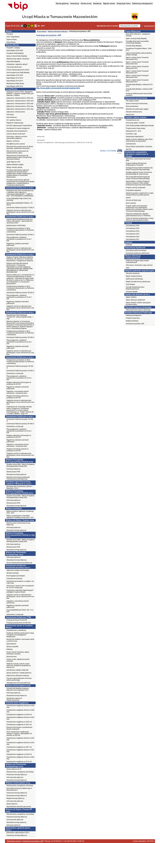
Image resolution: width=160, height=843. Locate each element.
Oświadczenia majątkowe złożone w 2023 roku (20, 739)
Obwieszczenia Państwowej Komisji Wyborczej (18, 524)
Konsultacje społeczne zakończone (137, 253)
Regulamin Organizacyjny (14, 123)
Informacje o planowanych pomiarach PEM (138, 159)
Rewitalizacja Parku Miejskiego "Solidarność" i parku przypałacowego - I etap (19, 317)
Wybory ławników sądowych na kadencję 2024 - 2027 (20, 512)
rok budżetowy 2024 (132, 231)
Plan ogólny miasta (132, 101)
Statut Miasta (11, 42)
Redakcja (97, 4)
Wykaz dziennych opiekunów (135, 300)
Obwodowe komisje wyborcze (16, 474)
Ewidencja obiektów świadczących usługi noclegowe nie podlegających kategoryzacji (20, 634)
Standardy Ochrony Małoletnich (16, 131)
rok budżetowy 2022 (132, 236)
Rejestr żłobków (131, 297)
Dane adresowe (11, 117)
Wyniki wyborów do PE (14, 769)
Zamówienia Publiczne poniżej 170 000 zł (20, 207)
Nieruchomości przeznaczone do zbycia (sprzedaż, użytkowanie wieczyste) (19, 147)
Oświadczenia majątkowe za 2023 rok (19, 722)
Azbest (128, 197)
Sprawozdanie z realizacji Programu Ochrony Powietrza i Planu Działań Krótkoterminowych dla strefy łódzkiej (138, 183)
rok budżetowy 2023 (132, 234)
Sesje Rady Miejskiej (13, 61)
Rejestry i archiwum (13, 141)
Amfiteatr (129, 245)
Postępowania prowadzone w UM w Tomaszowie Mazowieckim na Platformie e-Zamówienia (20, 230)
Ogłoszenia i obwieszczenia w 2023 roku (19, 106)
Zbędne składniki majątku (15, 164)
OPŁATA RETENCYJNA (133, 200)
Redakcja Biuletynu (132, 321)
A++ (43, 26)
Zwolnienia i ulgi (131, 134)
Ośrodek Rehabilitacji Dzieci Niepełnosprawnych (135, 288)
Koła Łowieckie (131, 203)
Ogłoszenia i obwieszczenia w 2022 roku (19, 109)
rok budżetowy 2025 (132, 228)
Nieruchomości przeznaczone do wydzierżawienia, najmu (17, 152)
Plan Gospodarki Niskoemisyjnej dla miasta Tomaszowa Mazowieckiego (138, 177)
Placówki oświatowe (133, 273)
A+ (39, 26)
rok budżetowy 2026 (132, 225)
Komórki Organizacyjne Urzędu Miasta (19, 125)
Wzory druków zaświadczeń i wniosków (139, 146)
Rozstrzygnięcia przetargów (15, 576)
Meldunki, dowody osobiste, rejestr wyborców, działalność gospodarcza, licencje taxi (18, 665)
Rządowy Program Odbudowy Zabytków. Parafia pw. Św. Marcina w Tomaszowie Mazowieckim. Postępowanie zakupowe (19, 258)
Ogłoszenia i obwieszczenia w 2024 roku (19, 103)
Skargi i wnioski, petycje (14, 167)
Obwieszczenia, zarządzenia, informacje (19, 785)
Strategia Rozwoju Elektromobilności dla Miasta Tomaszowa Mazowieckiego (139, 168)
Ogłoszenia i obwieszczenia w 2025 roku (19, 101)
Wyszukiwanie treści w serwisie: (107, 26)
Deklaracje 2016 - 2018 (133, 131)
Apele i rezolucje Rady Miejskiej (136, 38)
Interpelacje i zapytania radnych (17, 64)
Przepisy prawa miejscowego (135, 128)
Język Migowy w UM (13, 162)
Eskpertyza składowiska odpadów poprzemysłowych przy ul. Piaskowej (138, 214)
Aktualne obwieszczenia (134, 112)
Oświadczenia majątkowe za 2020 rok (19, 754)
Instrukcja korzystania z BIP (135, 324)
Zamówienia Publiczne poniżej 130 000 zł (20, 234)
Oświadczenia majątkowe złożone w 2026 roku (20, 706)
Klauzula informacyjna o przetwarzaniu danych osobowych (19, 728)
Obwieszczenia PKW (13, 472)
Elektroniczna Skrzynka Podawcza (17, 675)
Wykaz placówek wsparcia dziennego (138, 310)
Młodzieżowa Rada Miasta (15, 83)
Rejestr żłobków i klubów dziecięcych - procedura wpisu (138, 303)
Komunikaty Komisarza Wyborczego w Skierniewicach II (19, 789)
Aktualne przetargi (12, 573)
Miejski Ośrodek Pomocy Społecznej (138, 282)
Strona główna (62, 4)
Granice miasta (11, 39)
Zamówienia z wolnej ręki (14, 373)
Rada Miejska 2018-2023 (14, 75)
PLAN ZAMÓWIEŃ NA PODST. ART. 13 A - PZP (20, 611)
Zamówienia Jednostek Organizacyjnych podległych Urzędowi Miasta (19, 591)
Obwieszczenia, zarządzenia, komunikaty (20, 772)
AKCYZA (129, 149)
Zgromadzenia (11, 644)
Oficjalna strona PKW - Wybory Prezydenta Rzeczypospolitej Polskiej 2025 (20, 465)
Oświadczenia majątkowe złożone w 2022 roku (20, 743)
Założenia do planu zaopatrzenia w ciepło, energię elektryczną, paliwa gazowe (140, 194)
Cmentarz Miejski (132, 292)
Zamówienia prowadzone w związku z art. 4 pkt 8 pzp (20, 582)
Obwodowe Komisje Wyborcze (16, 560)
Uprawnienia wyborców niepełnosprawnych (14, 699)
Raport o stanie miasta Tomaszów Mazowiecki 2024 (137, 58)
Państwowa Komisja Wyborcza (16, 774)
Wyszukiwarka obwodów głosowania (18, 806)
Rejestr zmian (109, 4)
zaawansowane (149, 26)
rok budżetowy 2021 (132, 239)
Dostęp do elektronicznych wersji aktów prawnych (139, 94)
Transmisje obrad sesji (14, 67)
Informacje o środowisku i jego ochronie (139, 265)
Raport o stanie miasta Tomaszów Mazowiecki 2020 (137, 76)
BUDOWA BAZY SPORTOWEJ (16, 225)
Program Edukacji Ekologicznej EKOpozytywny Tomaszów (136, 164)
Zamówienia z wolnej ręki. (15, 614)
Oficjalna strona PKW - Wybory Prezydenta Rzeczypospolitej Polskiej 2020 (20, 496)
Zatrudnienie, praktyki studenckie (17, 670)
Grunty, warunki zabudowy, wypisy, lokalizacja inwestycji (17, 653)
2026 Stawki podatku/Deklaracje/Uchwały (140, 125)
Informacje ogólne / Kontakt (135, 123)
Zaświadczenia (131, 144)
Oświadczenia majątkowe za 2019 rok (19, 761)
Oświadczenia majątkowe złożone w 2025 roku (20, 711)
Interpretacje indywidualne (134, 136)
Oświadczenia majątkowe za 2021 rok (19, 747)
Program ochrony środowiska (135, 187)
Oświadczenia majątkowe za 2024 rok (19, 714)
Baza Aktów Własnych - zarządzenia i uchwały (138, 35)
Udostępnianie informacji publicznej (18, 683)
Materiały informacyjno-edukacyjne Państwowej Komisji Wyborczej (18, 478)
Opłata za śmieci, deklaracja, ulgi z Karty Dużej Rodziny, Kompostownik (139, 140)
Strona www (86, 4)
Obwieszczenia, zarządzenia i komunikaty (20, 814)
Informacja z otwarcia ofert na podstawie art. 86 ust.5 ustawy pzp (20, 586)
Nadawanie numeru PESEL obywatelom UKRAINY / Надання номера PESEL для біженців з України (20, 93)
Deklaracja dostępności (142, 4)
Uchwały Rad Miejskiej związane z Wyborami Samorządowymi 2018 (17, 689)
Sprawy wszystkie (12, 646)
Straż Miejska (130, 284)
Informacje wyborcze (13, 469)
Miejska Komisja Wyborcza (15, 798)
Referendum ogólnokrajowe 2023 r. (18, 832)
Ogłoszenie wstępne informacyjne (17, 570)
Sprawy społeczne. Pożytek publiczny (18, 673)
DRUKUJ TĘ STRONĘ (111, 151)
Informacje (10, 114)
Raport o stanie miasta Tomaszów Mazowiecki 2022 (137, 67)
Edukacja (9, 649)
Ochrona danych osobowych (15, 134)
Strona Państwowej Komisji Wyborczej (19, 563)
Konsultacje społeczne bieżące (136, 250)
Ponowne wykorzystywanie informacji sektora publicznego (19, 679)
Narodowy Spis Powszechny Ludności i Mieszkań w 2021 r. (19, 487)
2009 (127, 268)
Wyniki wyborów (11, 804)
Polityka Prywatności (133, 318)
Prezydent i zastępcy (13, 48)
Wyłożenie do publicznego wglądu (137, 109)
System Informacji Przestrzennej (137, 103)
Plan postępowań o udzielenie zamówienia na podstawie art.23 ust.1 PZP (19, 239)
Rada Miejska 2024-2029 (14, 50)
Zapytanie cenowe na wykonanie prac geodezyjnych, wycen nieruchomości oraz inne (20, 212)
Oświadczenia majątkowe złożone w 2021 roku (20, 750)
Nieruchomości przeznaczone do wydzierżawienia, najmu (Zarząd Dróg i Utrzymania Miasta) (19, 157)
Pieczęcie (9, 34)
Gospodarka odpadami (133, 190)
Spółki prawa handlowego (134, 279)
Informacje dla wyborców (14, 777)
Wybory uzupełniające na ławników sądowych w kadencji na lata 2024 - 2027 (20, 516)
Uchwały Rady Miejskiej (134, 46)
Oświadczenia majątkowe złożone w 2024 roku (20, 718)
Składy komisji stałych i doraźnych (17, 59)
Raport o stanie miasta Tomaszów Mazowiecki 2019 (137, 81)
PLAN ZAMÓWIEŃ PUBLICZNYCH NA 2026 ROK (18, 199)
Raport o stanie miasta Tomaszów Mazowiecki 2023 (137, 63)
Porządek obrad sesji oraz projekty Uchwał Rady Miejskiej (137, 42)
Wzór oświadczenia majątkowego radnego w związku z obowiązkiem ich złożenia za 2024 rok (19, 733)
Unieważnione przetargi (14, 578)
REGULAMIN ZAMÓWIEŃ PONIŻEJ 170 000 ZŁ (19, 204)
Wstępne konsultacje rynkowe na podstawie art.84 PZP (17, 397)
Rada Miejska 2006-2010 (14, 86)
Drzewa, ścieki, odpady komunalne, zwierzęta (18, 660)
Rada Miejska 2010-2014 (14, 81)
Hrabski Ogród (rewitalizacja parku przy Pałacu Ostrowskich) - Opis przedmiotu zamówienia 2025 (19, 221)
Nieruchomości (11, 656)
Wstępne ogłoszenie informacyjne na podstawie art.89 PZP (18, 383)
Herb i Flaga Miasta (13, 37)
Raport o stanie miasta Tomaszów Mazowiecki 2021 (137, 72)
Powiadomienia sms (132, 120)
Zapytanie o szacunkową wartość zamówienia (17, 602)
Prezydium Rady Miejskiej (15, 53)
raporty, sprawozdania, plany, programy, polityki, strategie (139, 54)
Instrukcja (74, 4)
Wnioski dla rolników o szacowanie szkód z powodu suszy (20, 640)
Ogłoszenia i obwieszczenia (15, 112)
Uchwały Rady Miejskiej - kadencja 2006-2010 (139, 90)
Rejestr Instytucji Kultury (134, 276)
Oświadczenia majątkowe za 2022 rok (19, 724)
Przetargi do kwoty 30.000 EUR (16, 620)
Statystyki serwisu (14, 841)
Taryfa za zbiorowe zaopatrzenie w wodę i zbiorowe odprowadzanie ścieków (140, 219)
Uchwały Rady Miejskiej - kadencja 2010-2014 (139, 85)
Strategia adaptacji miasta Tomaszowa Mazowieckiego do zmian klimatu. (139, 173)
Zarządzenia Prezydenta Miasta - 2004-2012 (139, 49)
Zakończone (130, 114)
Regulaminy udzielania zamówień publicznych (17, 244)
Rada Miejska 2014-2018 (14, 78)
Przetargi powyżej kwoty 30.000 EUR (18, 623)
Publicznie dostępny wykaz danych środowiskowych (137, 261)
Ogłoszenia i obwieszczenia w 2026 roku (19, 98)
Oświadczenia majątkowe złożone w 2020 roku (20, 758)
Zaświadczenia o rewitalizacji (16, 630)
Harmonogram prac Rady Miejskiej (17, 72)
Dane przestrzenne (132, 106)
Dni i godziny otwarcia (13, 120)
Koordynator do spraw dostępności (18, 128)
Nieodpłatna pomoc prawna (15, 144)
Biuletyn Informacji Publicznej (58, 31)
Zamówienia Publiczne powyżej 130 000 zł (19, 367)
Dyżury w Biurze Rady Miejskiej (16, 56)
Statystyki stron (123, 4)
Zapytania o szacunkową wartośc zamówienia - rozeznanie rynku (17, 392)
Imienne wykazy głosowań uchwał (17, 70)
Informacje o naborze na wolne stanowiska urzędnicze (16, 137)
